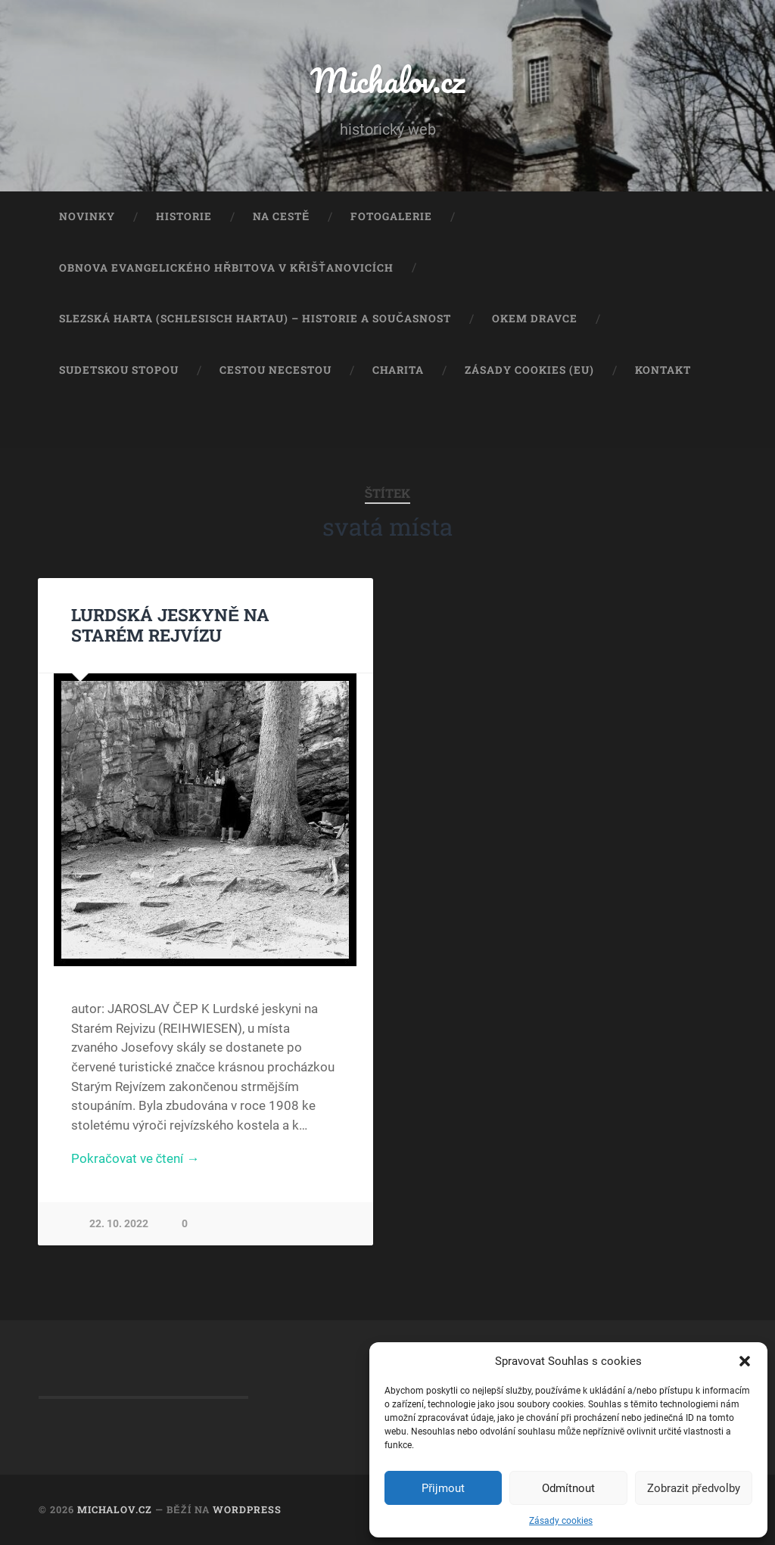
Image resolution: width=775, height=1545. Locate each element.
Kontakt (663, 370)
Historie (184, 216)
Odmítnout (568, 1488)
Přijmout (443, 1488)
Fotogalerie (391, 216)
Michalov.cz (387, 80)
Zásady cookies (561, 1520)
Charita (398, 370)
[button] (744, 1361)
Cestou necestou (275, 370)
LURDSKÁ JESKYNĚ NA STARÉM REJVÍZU (170, 624)
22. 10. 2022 (118, 1223)
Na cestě (281, 216)
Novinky (87, 216)
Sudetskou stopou (119, 370)
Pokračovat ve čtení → (135, 1158)
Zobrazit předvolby (693, 1488)
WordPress (247, 1509)
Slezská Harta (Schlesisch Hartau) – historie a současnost (255, 318)
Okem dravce (534, 318)
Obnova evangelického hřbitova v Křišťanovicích (226, 268)
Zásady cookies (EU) (529, 370)
